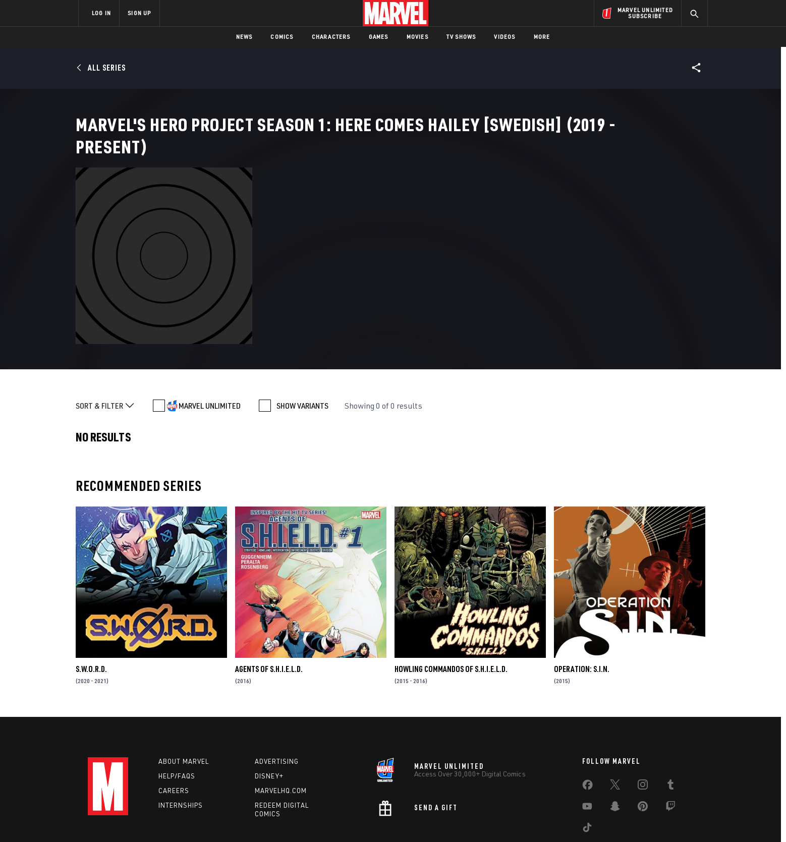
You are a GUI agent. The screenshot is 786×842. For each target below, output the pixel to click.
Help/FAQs (176, 722)
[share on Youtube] (587, 754)
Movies (417, 36)
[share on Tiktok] (587, 775)
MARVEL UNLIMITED (210, 351)
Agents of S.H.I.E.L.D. (269, 614)
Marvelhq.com (281, 736)
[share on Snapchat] (615, 754)
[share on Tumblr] (670, 732)
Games (378, 36)
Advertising (277, 707)
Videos (504, 36)
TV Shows (461, 36)
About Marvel (183, 707)
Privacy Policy (201, 818)
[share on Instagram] (643, 732)
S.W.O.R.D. (91, 614)
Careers (173, 736)
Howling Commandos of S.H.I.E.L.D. (451, 614)
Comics (281, 36)
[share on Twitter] (615, 732)
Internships (180, 751)
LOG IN (101, 13)
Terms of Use (155, 818)
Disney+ (269, 722)
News (244, 36)
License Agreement (503, 818)
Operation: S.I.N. (581, 614)
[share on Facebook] (587, 733)
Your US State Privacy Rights (268, 818)
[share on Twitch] (670, 754)
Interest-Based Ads (566, 818)
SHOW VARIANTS (302, 351)
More (542, 36)
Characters (331, 36)
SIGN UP (139, 13)
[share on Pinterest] (643, 754)
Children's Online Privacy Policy (425, 818)
